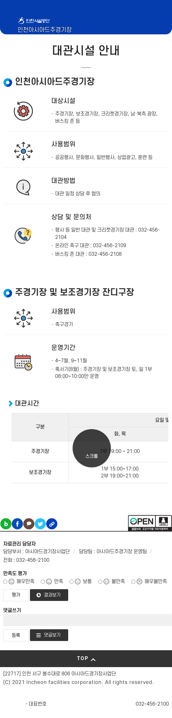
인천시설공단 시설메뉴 (131, 40)
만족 (58, 581)
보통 (87, 581)
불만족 (118, 581)
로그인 (147, 40)
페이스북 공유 (17, 523)
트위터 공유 (40, 523)
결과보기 (52, 595)
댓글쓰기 (12, 610)
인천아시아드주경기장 (45, 30)
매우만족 (25, 581)
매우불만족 (156, 581)
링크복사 (51, 523)
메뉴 (153, 40)
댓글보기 (52, 635)
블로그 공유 (5, 523)
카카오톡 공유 (28, 523)
